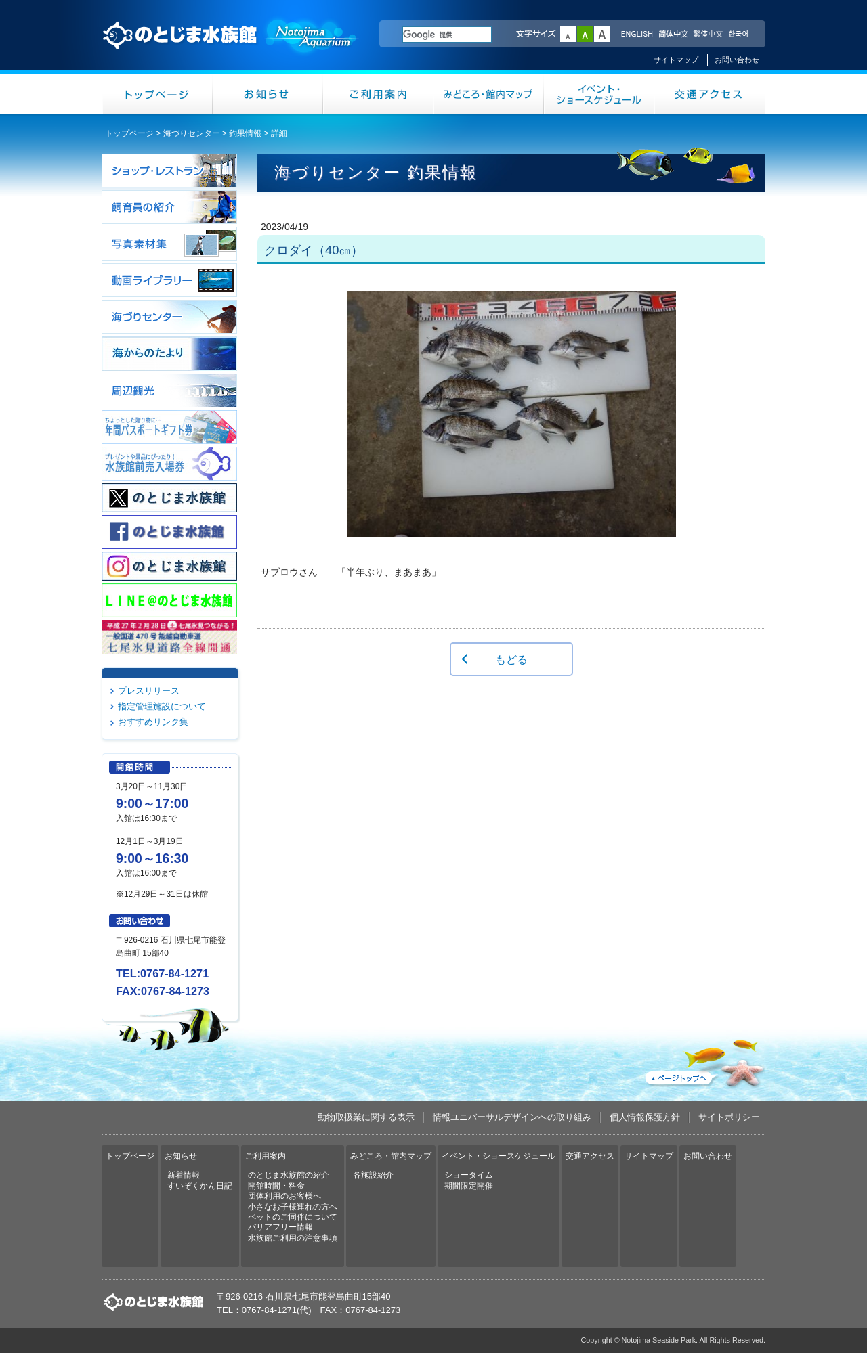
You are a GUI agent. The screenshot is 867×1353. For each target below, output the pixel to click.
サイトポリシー (729, 1117)
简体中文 (673, 34)
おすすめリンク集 (153, 722)
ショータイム (468, 1175)
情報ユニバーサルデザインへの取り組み (512, 1117)
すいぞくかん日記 (199, 1186)
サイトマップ (676, 60)
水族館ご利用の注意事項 (292, 1238)
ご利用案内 (378, 94)
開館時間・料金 (276, 1186)
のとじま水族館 (230, 48)
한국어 (739, 34)
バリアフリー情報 (280, 1227)
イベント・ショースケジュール (599, 94)
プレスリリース (148, 691)
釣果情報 (245, 133)
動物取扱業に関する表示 (366, 1117)
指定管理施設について (162, 706)
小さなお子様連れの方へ (292, 1207)
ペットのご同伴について (292, 1217)
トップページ (157, 94)
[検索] (447, 34)
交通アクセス (709, 94)
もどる (511, 659)
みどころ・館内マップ (489, 94)
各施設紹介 (373, 1175)
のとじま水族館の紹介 (288, 1175)
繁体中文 (708, 34)
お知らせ (268, 94)
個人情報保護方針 (645, 1117)
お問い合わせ (737, 60)
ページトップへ (703, 1061)
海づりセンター (191, 133)
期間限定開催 (468, 1186)
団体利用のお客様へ (284, 1196)
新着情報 (183, 1175)
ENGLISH (637, 34)
